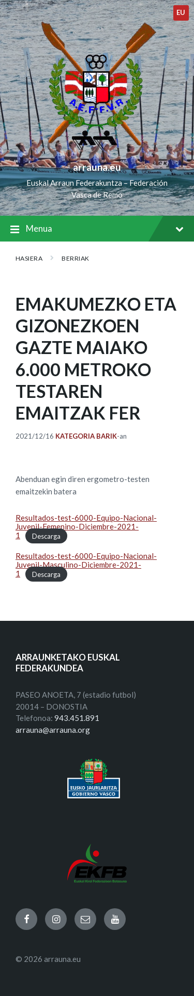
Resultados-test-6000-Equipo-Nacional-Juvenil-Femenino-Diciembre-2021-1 (86, 526)
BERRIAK (75, 258)
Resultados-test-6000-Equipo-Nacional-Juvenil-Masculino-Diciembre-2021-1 (86, 565)
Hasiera (29, 258)
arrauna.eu (97, 167)
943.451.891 (76, 717)
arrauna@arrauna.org (53, 729)
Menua (97, 229)
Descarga (46, 536)
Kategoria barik (86, 436)
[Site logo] (97, 150)
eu (181, 12)
